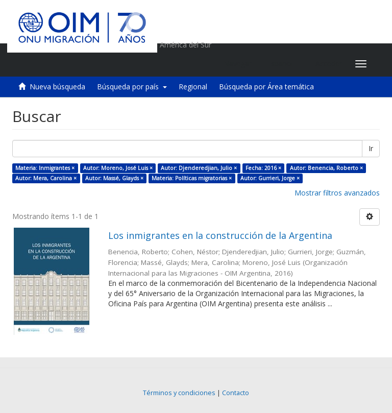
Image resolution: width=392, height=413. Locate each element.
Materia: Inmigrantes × (45, 168)
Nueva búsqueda (57, 86)
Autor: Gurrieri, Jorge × (270, 178)
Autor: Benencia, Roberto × (326, 168)
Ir (371, 148)
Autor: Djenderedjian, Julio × (199, 168)
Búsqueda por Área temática (266, 86)
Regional (193, 86)
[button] (283, 64)
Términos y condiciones (179, 392)
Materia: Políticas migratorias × (192, 178)
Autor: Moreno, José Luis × (118, 168)
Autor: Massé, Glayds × (114, 178)
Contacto (235, 392)
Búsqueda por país (132, 86)
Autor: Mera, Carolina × (46, 178)
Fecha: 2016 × (263, 168)
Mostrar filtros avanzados (337, 193)
